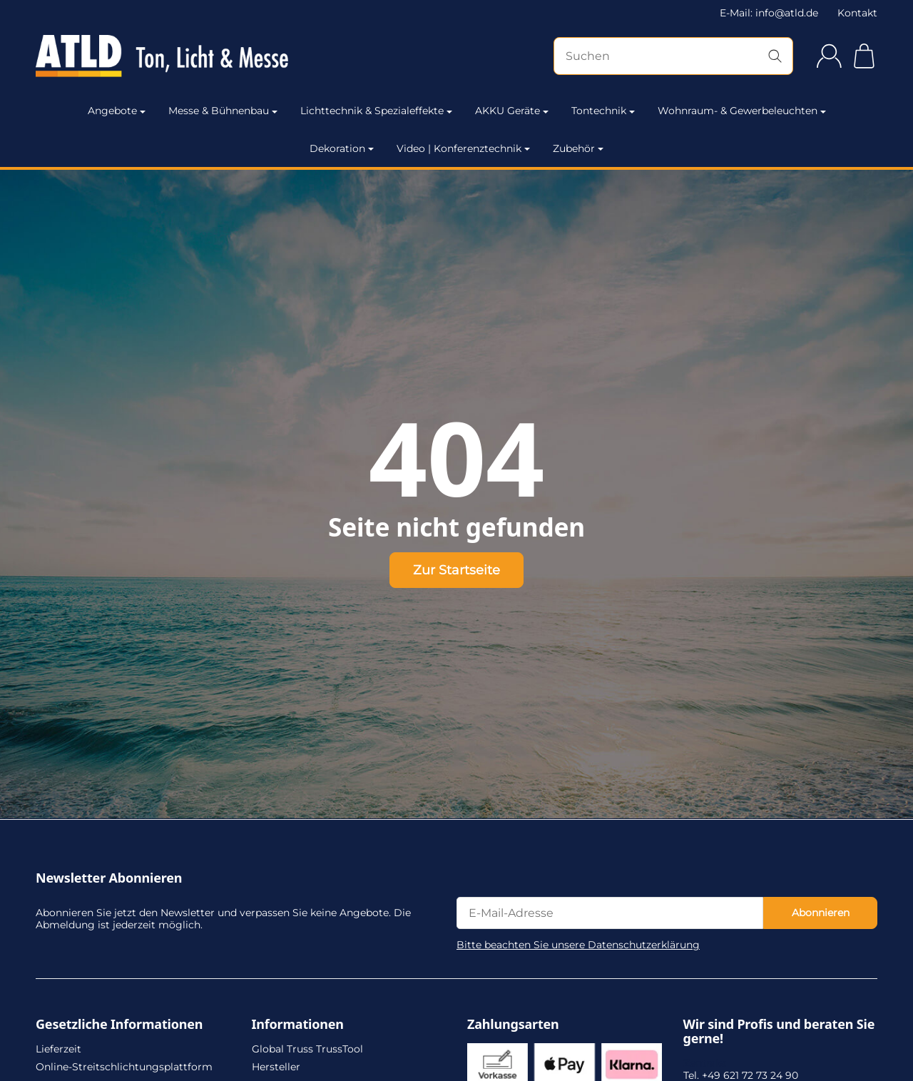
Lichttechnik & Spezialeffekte (376, 110)
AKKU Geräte (512, 110)
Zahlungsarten (513, 1024)
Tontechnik (603, 110)
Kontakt (857, 13)
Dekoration (342, 148)
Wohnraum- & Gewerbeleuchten (742, 110)
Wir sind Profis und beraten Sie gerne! (779, 1031)
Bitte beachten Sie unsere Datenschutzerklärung (578, 944)
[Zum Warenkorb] (864, 56)
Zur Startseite (456, 569)
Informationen (298, 1024)
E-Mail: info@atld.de (769, 13)
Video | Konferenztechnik (463, 148)
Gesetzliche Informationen (119, 1024)
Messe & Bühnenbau (222, 110)
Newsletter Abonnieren (109, 878)
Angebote (117, 110)
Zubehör (578, 148)
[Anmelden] (829, 56)
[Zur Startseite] (162, 56)
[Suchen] (673, 56)
